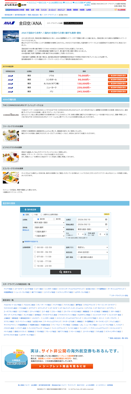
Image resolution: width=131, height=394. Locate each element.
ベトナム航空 (8, 331)
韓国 (27, 9)
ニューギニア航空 (91, 325)
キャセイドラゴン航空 (50, 315)
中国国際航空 (8, 292)
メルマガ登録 (79, 2)
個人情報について (23, 385)
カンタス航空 (28, 315)
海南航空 (105, 311)
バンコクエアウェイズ (35, 328)
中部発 (82, 9)
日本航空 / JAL (77, 325)
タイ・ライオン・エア (102, 321)
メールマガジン (100, 385)
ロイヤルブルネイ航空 (11, 335)
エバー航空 (39, 289)
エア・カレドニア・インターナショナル (71, 308)
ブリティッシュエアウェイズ (99, 328)
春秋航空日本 (25, 318)
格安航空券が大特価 (17, 9)
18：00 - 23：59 (42, 266)
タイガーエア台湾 (68, 321)
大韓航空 (80, 321)
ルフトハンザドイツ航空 (65, 292)
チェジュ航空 (114, 321)
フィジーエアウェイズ (59, 328)
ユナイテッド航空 (49, 292)
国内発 (41, 219)
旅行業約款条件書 (44, 385)
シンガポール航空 (51, 289)
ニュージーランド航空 (22, 292)
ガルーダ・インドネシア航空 (13, 315)
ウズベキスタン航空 (10, 308)
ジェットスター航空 (115, 315)
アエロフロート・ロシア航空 (12, 305)
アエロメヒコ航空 (29, 305)
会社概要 (34, 385)
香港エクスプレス (20, 331)
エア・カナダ (18, 289)
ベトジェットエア (115, 328)
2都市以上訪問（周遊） (49, 214)
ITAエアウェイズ (89, 305)
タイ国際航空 (101, 289)
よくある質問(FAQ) (56, 2)
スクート (101, 318)
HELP (107, 214)
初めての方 (42, 2)
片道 (34, 214)
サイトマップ (32, 2)
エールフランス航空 (10, 311)
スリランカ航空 (9, 321)
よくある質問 (90, 385)
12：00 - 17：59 (42, 261)
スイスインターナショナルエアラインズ (71, 289)
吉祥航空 (38, 315)
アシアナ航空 (8, 289)
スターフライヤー (111, 318)
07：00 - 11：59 (42, 257)
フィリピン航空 (73, 328)
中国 (37, 9)
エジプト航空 (29, 289)
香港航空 (31, 331)
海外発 (57, 219)
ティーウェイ (56, 325)
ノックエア (119, 325)
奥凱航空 (86, 311)
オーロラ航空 (95, 311)
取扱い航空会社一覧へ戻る (119, 338)
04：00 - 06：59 (43, 252)
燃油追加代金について (59, 385)
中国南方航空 (45, 325)
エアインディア (42, 308)
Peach (47, 328)
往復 (26, 214)
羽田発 (69, 9)
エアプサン (110, 308)
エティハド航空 (35, 311)
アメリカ (44, 9)
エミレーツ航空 (56, 311)
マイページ (68, 2)
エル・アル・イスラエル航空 (72, 311)
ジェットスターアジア (99, 315)
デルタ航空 (66, 325)
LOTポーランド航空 (82, 292)
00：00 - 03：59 (43, 247)
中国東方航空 (34, 325)
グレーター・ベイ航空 (44, 305)
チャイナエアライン (10, 325)
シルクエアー (36, 318)
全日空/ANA (90, 289)
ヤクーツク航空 (75, 331)
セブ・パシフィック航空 (23, 321)
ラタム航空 (99, 331)
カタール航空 (115, 311)
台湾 (32, 9)
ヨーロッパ (52, 9)
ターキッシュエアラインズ (116, 289)
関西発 (75, 9)
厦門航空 (79, 305)
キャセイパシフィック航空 (67, 315)
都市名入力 (26, 230)
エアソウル (88, 308)
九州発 (88, 9)
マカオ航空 (40, 331)
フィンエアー (84, 328)
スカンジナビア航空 (89, 318)
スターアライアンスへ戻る (119, 295)
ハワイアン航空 (21, 328)
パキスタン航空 (9, 328)
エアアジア (32, 308)
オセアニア (61, 9)
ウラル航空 (22, 308)
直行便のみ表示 (85, 257)
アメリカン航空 (69, 305)
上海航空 (7, 318)
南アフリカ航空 (37, 292)
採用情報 (110, 385)
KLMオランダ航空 (84, 315)
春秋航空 (15, 318)
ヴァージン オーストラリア (106, 305)
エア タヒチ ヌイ (99, 308)
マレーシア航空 (51, 331)
